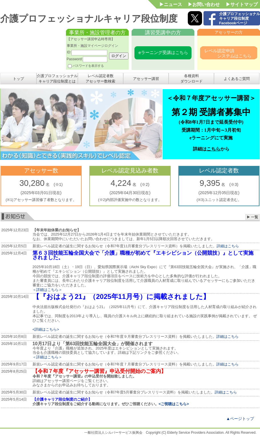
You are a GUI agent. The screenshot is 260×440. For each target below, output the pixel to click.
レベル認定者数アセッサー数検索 (100, 78)
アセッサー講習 (146, 79)
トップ (18, 79)
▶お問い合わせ (204, 4)
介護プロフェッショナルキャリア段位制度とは (57, 78)
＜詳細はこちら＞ (47, 290)
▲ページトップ (240, 418)
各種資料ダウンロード (191, 78)
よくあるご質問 (237, 79)
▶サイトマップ (242, 4)
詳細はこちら (228, 246)
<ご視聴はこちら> (174, 404)
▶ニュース (170, 4)
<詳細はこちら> (46, 329)
